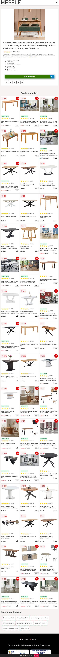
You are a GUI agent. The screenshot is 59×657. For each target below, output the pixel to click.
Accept (36, 655)
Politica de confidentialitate (30, 645)
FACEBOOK (24, 640)
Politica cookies (45, 645)
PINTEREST (34, 640)
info (17, 125)
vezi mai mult (32, 57)
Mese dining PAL (8, 623)
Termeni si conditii (14, 645)
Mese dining (25, 628)
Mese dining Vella (8, 618)
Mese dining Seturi (41, 623)
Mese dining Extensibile (10, 628)
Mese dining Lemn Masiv (24, 623)
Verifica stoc (39, 76)
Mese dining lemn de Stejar (39, 618)
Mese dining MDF (22, 618)
